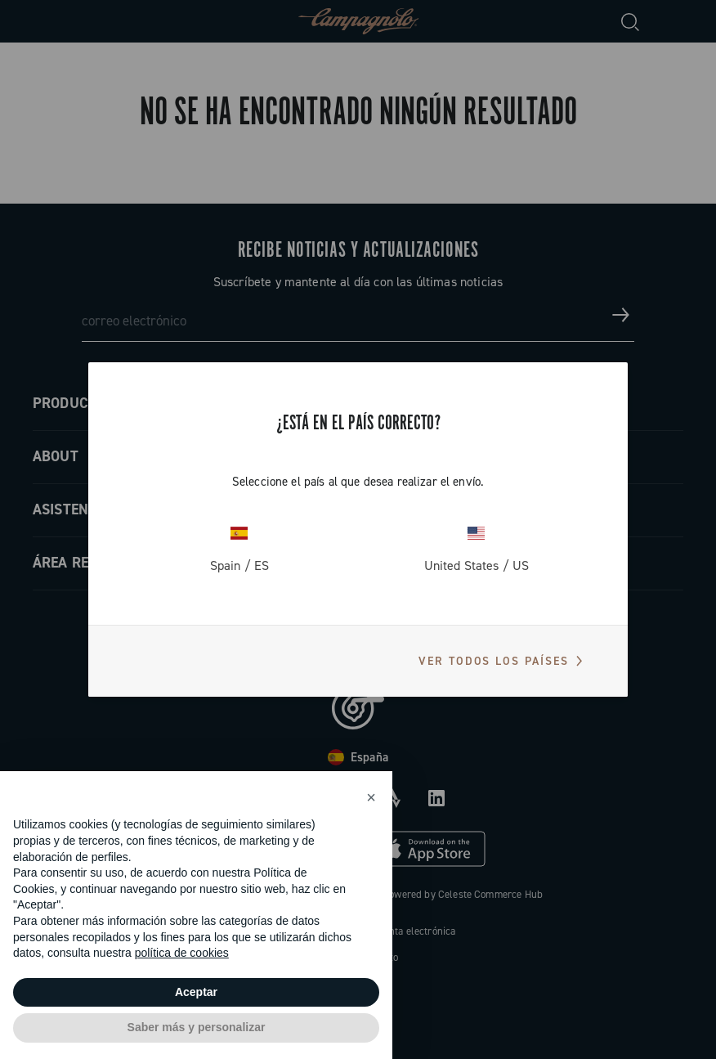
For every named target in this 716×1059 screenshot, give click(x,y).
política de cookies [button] (182, 952)
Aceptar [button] (196, 991)
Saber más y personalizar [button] (197, 1027)
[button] (371, 797)
